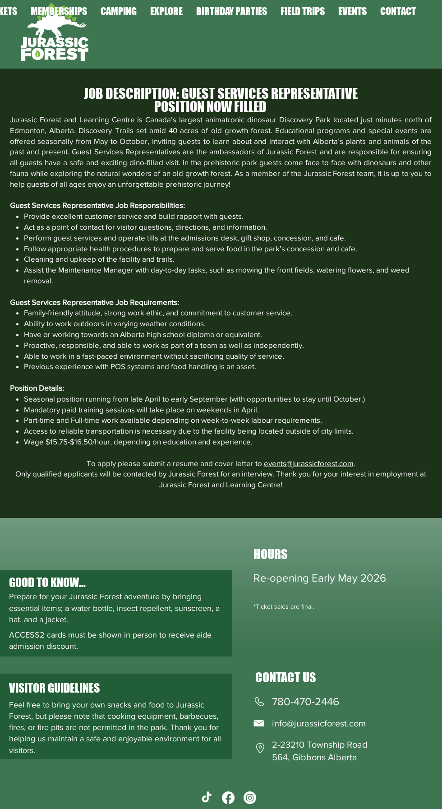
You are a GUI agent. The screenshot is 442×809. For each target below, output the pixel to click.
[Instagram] (250, 797)
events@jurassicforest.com (309, 463)
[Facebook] (228, 797)
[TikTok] (206, 797)
